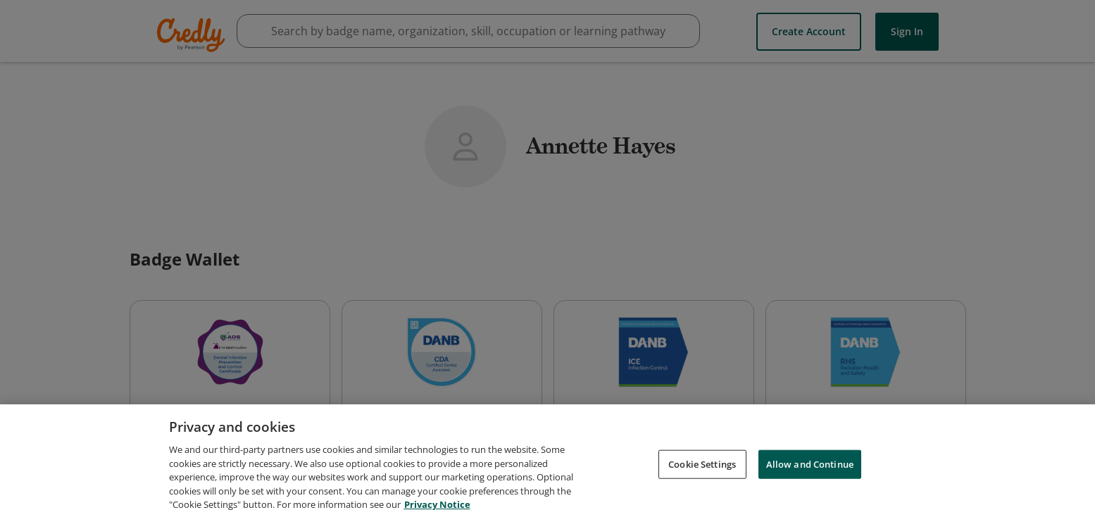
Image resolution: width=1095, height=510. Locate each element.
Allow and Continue (809, 472)
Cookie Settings (702, 472)
